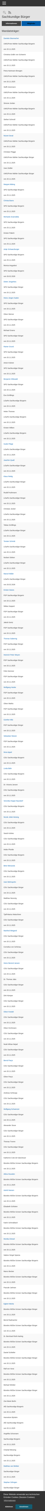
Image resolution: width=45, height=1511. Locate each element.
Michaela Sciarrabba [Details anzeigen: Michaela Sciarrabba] (11, 217)
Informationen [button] (10, 1500)
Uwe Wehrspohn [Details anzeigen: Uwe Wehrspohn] (10, 882)
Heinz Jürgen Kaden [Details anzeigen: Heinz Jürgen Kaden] (11, 298)
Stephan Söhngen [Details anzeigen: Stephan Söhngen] (10, 1482)
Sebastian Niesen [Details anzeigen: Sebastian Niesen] (10, 736)
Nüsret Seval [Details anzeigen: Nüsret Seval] (8, 136)
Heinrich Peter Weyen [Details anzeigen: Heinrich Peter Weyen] (12, 655)
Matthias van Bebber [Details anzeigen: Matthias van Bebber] (11, 1466)
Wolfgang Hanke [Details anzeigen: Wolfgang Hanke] (10, 687)
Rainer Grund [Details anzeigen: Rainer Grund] (9, 347)
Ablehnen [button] (9, 1507)
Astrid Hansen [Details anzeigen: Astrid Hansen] (9, 1190)
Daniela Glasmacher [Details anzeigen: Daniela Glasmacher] (11, 38)
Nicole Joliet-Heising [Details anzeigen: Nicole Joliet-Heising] (11, 817)
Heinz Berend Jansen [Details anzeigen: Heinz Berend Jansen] (12, 963)
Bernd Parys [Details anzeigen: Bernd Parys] (8, 1060)
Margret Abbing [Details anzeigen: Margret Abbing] (9, 184)
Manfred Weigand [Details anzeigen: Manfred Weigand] (10, 931)
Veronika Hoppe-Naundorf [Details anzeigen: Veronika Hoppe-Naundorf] (13, 801)
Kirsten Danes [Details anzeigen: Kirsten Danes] (9, 590)
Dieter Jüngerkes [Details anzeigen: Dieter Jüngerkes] (10, 282)
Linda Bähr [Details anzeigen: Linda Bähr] (8, 768)
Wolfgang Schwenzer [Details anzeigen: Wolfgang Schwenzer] (11, 1109)
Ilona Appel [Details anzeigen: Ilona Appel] (8, 752)
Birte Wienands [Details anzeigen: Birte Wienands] (9, 866)
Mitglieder (31, 23)
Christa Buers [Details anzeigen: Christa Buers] (9, 201)
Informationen (11, 23)
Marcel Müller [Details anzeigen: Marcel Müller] (9, 574)
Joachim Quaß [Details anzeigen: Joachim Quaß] (9, 460)
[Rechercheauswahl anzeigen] (4, 12)
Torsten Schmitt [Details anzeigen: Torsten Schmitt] (9, 541)
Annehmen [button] (23, 1507)
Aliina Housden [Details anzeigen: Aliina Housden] (9, 1174)
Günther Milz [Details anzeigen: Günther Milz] (8, 720)
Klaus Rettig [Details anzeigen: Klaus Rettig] (8, 476)
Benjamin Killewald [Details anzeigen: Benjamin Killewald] (11, 379)
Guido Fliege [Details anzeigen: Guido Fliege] (8, 444)
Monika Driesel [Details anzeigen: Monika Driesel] (9, 1239)
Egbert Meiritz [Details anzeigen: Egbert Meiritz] (9, 1304)
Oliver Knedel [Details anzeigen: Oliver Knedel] (9, 1012)
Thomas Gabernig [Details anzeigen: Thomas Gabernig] (10, 639)
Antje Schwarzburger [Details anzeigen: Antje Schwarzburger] (11, 249)
